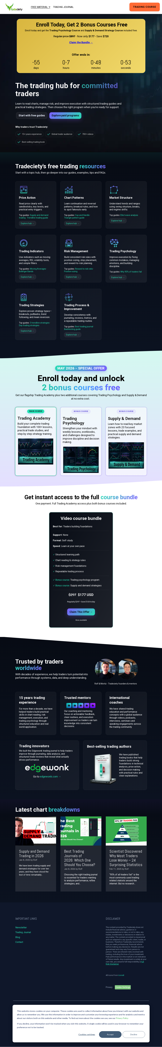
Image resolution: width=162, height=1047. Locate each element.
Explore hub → (27, 223)
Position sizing (70, 271)
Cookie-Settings (122, 987)
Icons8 (121, 975)
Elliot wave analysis (129, 215)
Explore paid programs (65, 115)
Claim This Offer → (81, 611)
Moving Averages (38, 269)
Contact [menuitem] (19, 942)
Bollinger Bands (26, 271)
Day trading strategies (29, 325)
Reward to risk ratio (84, 269)
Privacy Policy (122, 1018)
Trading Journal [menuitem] (23, 932)
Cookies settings (86, 1034)
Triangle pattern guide (74, 218)
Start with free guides (32, 115)
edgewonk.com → (50, 776)
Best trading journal (84, 326)
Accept (110, 1034)
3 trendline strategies (40, 323)
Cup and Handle (82, 215)
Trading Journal (63, 7)
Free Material (39, 7)
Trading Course (144, 6)
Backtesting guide (72, 329)
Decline (133, 1034)
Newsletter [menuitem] (21, 927)
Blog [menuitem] (17, 937)
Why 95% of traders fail (131, 272)
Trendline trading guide (37, 218)
